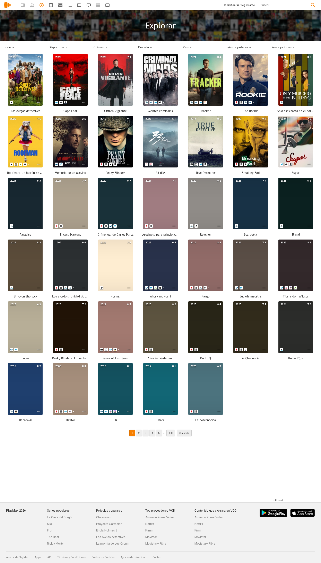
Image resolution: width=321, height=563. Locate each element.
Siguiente (184, 433)
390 (171, 433)
